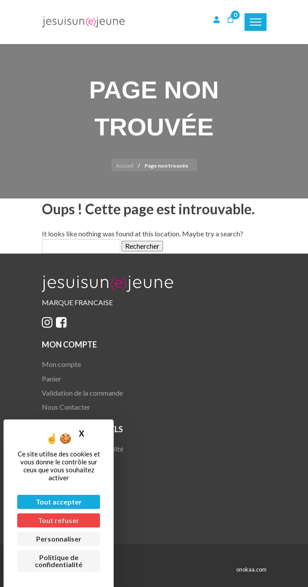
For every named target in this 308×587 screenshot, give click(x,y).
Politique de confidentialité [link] (58, 560)
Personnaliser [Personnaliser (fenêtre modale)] (59, 539)
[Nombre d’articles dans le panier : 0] (230, 19)
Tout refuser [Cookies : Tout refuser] (58, 520)
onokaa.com (251, 569)
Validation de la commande (82, 393)
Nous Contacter (66, 407)
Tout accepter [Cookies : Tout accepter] (59, 501)
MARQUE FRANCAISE (77, 302)
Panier (51, 378)
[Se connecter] (216, 19)
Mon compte (61, 364)
